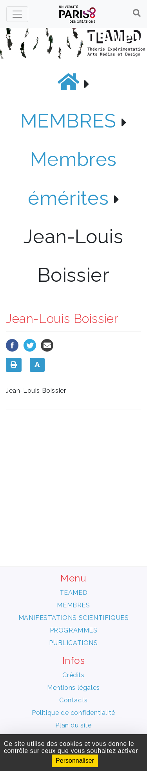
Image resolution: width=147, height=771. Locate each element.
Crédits (73, 675)
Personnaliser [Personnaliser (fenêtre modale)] (75, 760)
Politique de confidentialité (73, 712)
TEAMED (74, 592)
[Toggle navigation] (17, 14)
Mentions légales (73, 687)
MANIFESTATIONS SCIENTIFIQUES (73, 618)
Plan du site (73, 725)
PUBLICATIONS (73, 643)
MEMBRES (68, 120)
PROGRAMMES (74, 630)
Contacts (73, 700)
